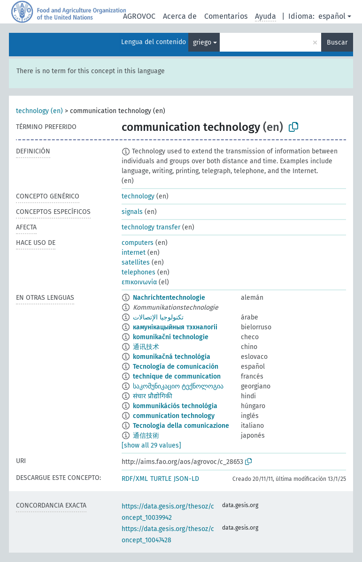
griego (202, 42)
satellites (136, 262)
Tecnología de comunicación (175, 367)
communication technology (174, 416)
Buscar (337, 42)
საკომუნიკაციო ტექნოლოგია (178, 386)
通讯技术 (146, 347)
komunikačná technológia (171, 357)
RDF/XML (135, 479)
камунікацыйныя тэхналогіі (175, 327)
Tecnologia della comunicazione (181, 426)
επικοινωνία (139, 282)
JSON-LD (186, 479)
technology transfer (151, 227)
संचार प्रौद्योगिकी (152, 396)
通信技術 (146, 436)
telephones (138, 272)
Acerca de (180, 16)
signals (132, 212)
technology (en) (39, 111)
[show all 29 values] (151, 445)
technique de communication (177, 376)
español (332, 16)
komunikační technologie (170, 337)
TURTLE (160, 479)
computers (138, 243)
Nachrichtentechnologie (169, 298)
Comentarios (225, 16)
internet (134, 253)
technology (138, 196)
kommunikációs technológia (175, 406)
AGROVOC (139, 16)
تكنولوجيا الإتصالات (158, 317)
